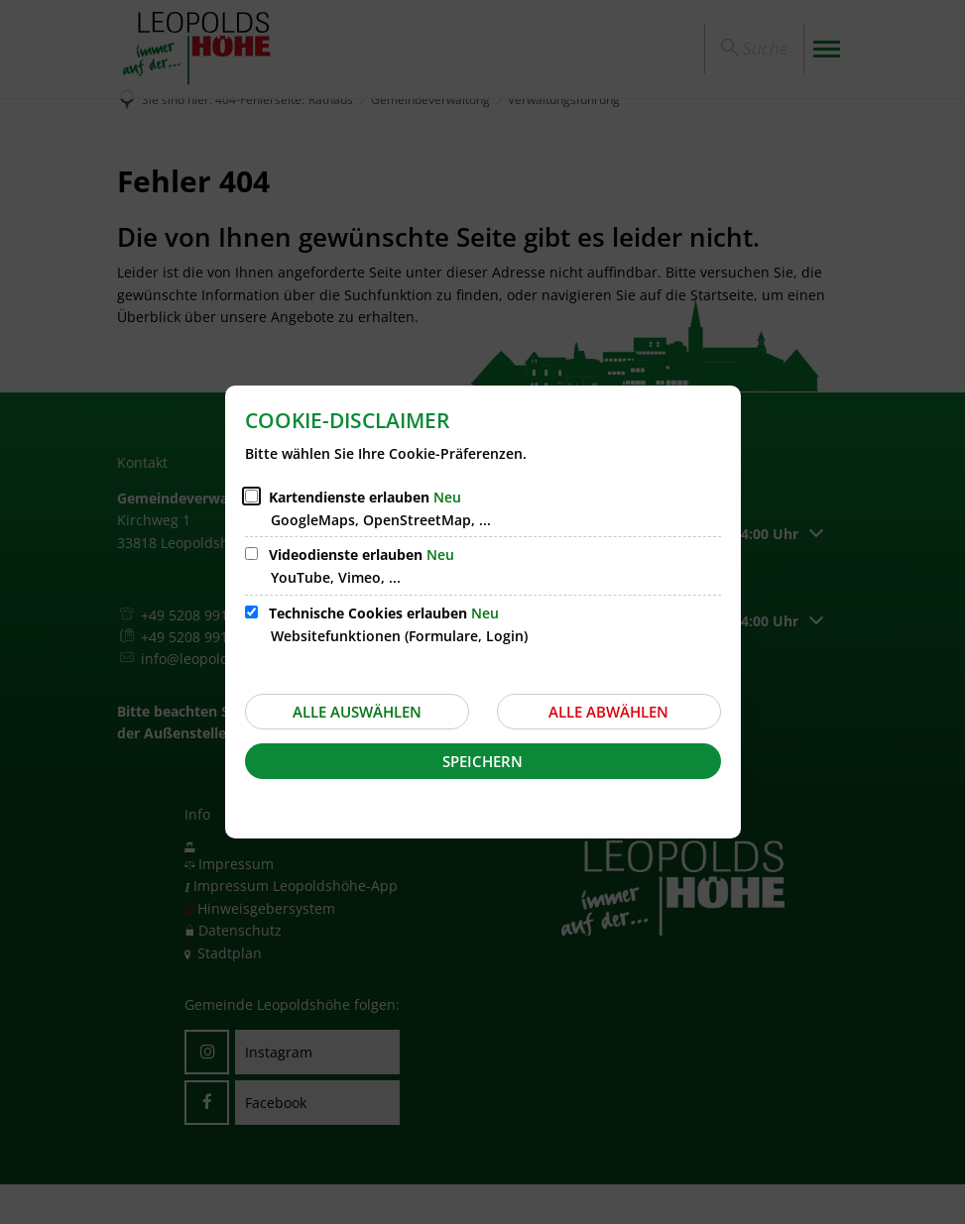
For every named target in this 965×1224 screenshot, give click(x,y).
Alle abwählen (608, 712)
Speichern (482, 761)
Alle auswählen (357, 712)
